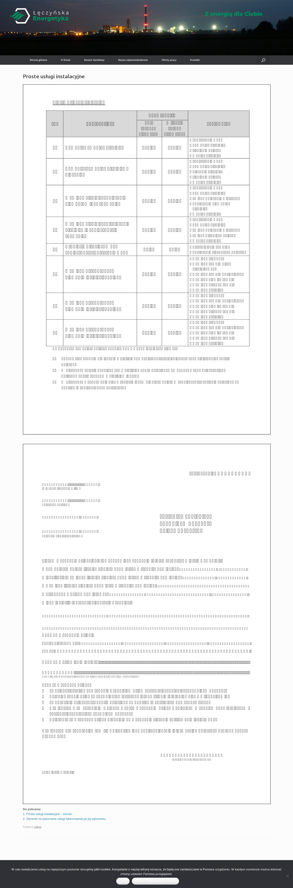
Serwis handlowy (94, 60)
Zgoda (123, 881)
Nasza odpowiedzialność (133, 60)
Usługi (37, 827)
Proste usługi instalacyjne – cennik (49, 814)
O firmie (66, 60)
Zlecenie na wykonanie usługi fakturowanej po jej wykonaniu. (66, 819)
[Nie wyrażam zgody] (287, 876)
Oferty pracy (169, 60)
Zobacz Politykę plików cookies (155, 881)
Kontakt (195, 60)
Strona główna (38, 60)
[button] (263, 60)
